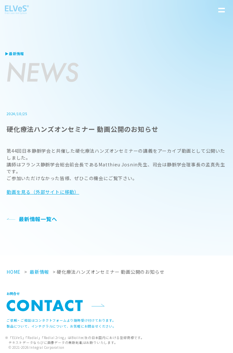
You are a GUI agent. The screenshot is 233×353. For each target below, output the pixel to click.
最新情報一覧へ (38, 219)
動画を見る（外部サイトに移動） (43, 192)
